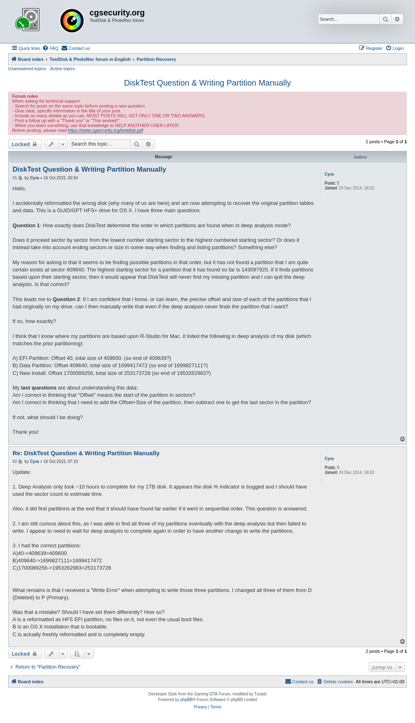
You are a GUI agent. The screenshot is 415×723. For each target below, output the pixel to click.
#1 (15, 178)
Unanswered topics (27, 68)
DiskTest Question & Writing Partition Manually (207, 82)
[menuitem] (50, 48)
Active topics (62, 68)
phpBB (186, 699)
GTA (214, 694)
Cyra (329, 174)
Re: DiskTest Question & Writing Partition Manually (86, 453)
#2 (15, 461)
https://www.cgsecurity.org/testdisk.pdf (105, 130)
